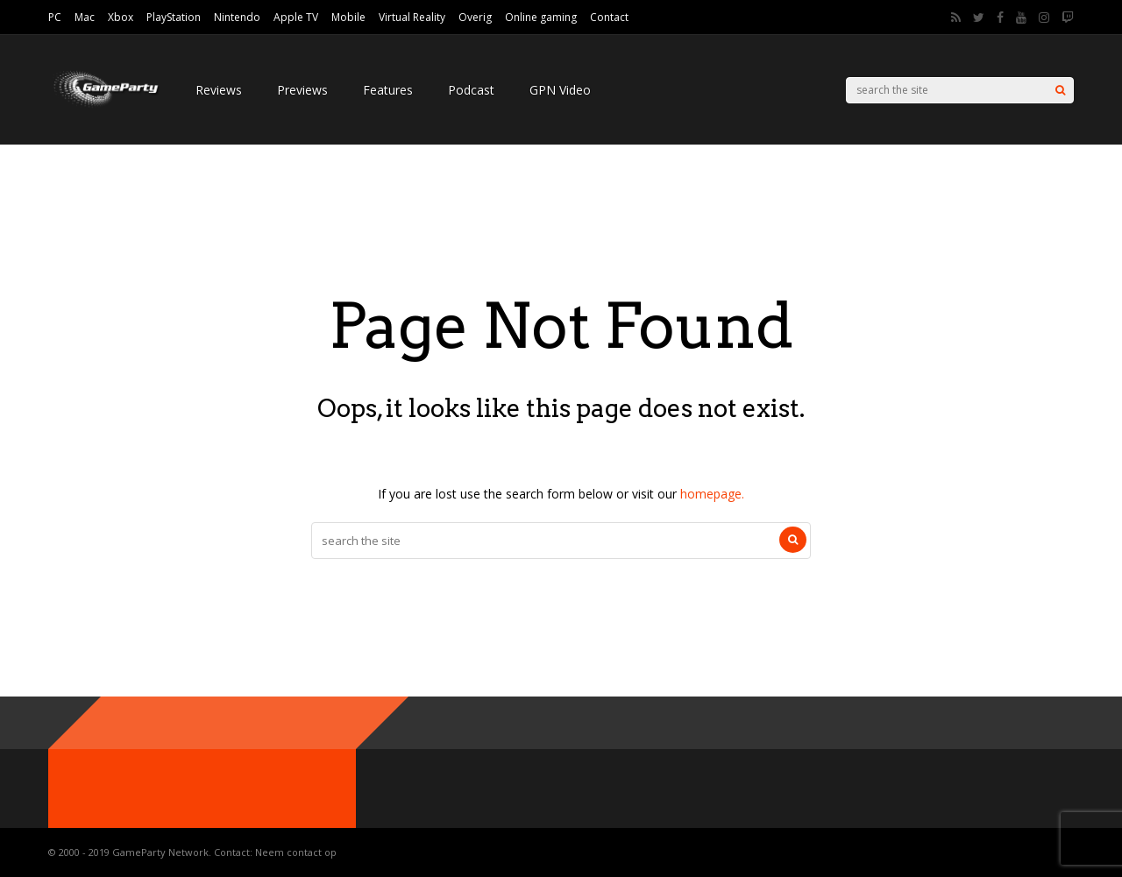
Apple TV (295, 17)
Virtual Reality (412, 17)
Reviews (218, 89)
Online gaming (541, 17)
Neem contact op (296, 852)
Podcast (471, 89)
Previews (302, 89)
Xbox (120, 17)
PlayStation (173, 17)
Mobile (348, 17)
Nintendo (237, 17)
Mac (85, 17)
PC (54, 17)
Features (388, 89)
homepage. (712, 493)
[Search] (1060, 90)
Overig (475, 17)
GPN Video (560, 89)
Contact (609, 17)
